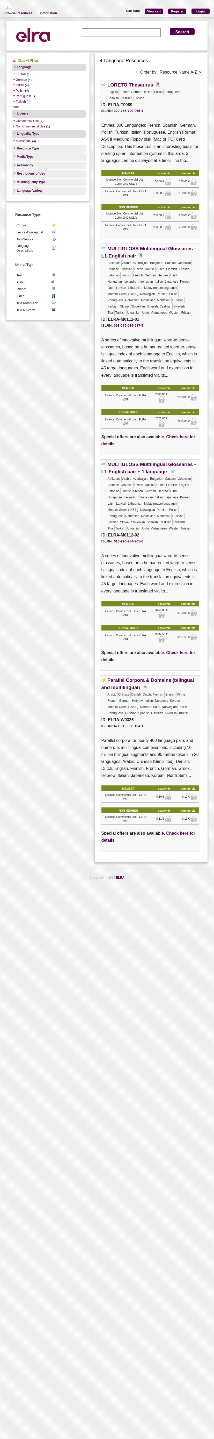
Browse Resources (18, 13)
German (21, 80)
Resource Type (28, 148)
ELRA (120, 877)
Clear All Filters (28, 60)
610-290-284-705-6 (128, 541)
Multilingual (23, 141)
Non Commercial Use (30, 126)
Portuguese (24, 96)
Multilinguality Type (31, 182)
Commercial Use (27, 121)
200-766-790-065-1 (128, 111)
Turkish (21, 101)
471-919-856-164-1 (128, 726)
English (21, 74)
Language (24, 67)
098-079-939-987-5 (128, 325)
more (15, 107)
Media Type (25, 157)
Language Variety (29, 190)
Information (48, 13)
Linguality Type (28, 133)
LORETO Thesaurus (130, 85)
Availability (25, 165)
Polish (20, 90)
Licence (22, 113)
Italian (20, 85)
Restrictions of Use (31, 173)
